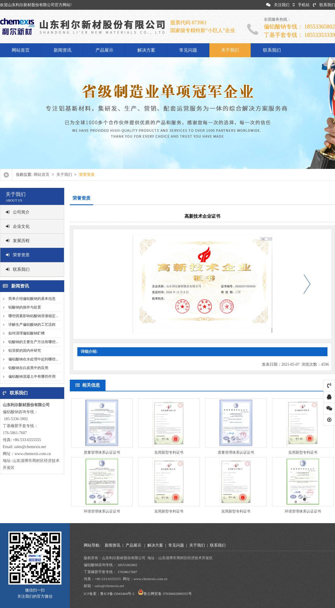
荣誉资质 (18, 255)
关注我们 (277, 5)
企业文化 (18, 226)
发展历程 (18, 240)
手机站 (301, 5)
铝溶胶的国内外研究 (24, 350)
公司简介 (18, 212)
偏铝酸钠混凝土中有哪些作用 (32, 376)
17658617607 (127, 572)
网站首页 (21, 50)
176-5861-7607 (15, 433)
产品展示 (104, 50)
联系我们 (324, 5)
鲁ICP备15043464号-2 (117, 594)
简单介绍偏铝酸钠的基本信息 (32, 298)
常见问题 (188, 50)
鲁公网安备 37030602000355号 (167, 594)
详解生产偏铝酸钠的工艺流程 (32, 324)
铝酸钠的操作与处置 (24, 307)
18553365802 (127, 565)
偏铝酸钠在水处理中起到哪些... (33, 359)
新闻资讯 (62, 50)
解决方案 (146, 50)
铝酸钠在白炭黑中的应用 (28, 368)
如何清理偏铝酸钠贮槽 (26, 333)
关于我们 (230, 50)
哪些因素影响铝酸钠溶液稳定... (33, 316)
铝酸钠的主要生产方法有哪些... (33, 342)
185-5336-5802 (15, 419)
